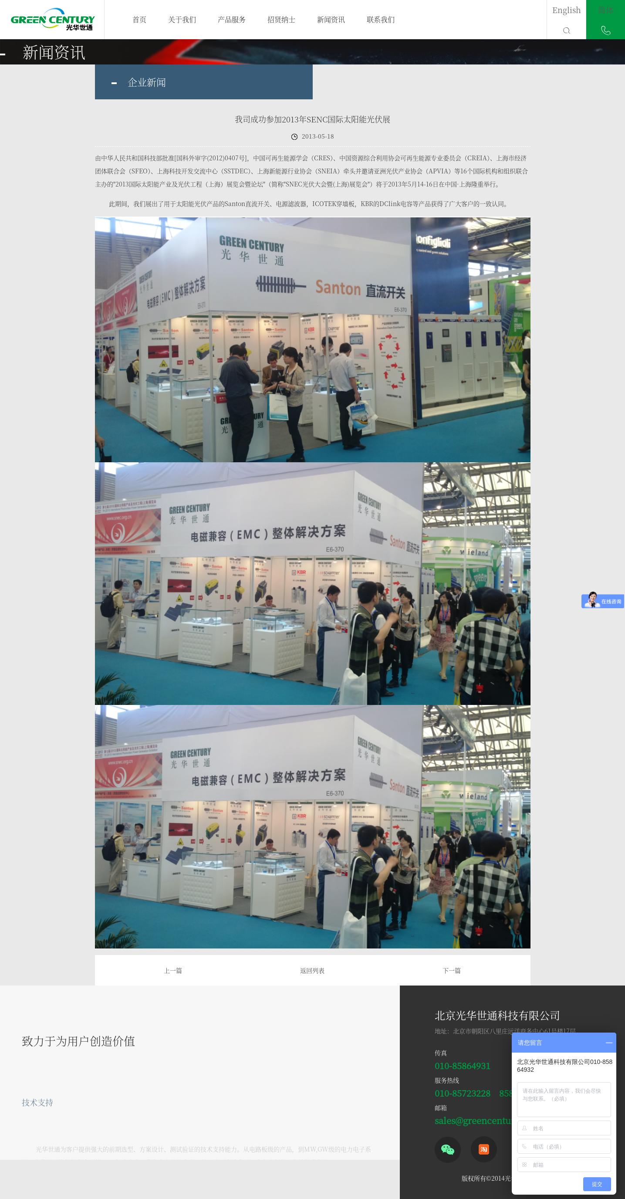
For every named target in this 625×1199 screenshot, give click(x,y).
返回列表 (312, 970)
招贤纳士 (281, 19)
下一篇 (452, 970)
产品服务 (232, 19)
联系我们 (381, 19)
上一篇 (173, 970)
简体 (606, 9)
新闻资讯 (331, 19)
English (566, 9)
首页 (139, 19)
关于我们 (182, 19)
